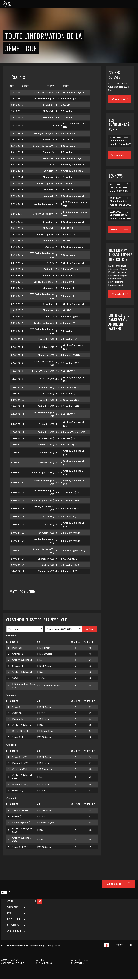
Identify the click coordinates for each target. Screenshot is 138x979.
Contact (119, 944)
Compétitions (13, 919)
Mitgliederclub (119, 294)
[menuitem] (14, 902)
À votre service (14, 931)
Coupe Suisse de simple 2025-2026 (120, 187)
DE (40, 901)
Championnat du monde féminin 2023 (120, 140)
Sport (10, 913)
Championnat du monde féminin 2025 (120, 201)
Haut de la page (118, 884)
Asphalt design (44, 963)
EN (35, 901)
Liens (132, 944)
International (13, 925)
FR (30, 901)
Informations (119, 99)
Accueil (10, 901)
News (119, 229)
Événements (119, 155)
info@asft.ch (54, 945)
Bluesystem (77, 963)
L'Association (13, 907)
